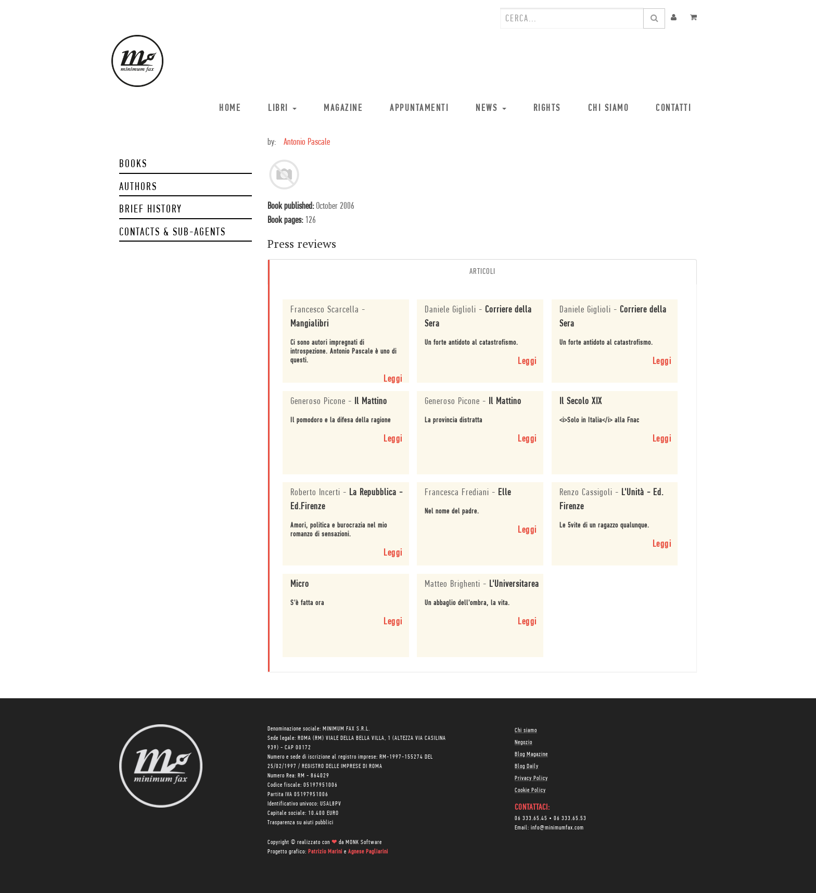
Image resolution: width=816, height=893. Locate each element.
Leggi (393, 379)
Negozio (523, 742)
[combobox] (572, 18)
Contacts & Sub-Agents (172, 232)
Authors (138, 187)
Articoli (482, 272)
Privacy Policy (531, 778)
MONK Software (364, 842)
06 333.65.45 (531, 818)
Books (133, 164)
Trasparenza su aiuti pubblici (300, 823)
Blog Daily (527, 766)
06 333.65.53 (570, 818)
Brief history (150, 209)
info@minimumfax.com (557, 828)
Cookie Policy (530, 790)
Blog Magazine (531, 754)
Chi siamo (526, 730)
